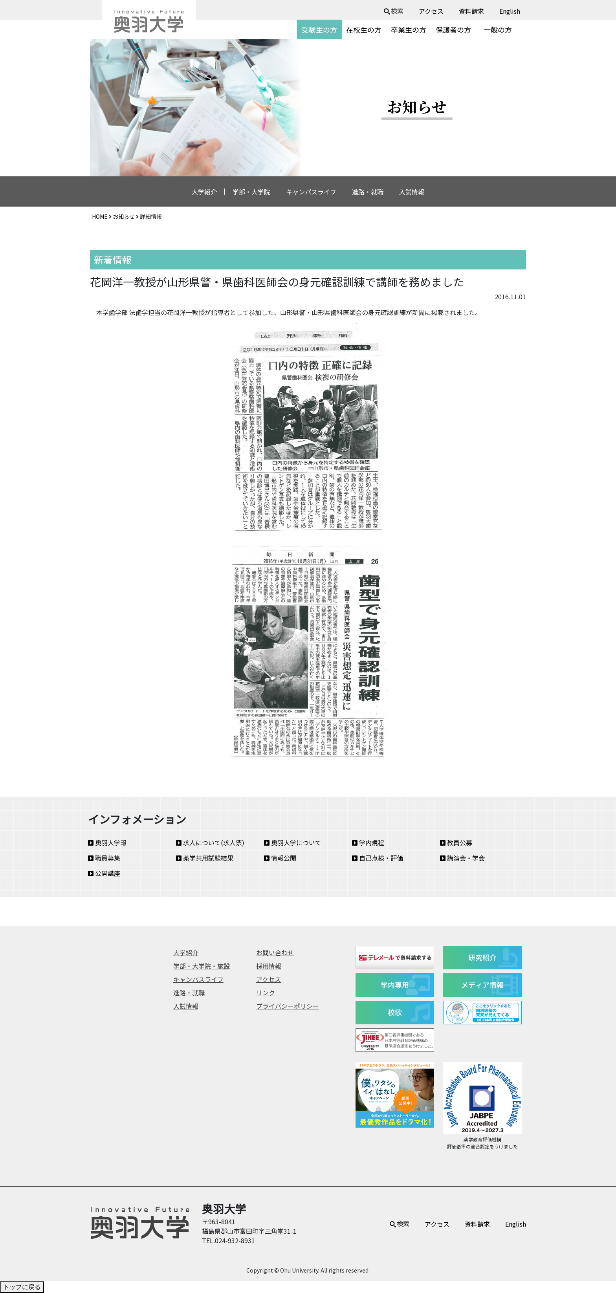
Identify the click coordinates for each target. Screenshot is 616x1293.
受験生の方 (319, 29)
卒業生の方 (408, 29)
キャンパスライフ (311, 191)
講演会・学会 (462, 858)
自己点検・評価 (377, 858)
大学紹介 (204, 191)
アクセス (431, 11)
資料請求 (471, 11)
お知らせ (124, 216)
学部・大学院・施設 (201, 966)
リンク (265, 992)
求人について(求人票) (210, 842)
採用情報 (268, 966)
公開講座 (104, 873)
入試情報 (411, 191)
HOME (100, 216)
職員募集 (104, 858)
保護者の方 (453, 29)
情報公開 (280, 858)
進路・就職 (367, 191)
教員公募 (456, 842)
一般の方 (498, 29)
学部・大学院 (251, 191)
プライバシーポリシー (287, 1006)
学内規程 (368, 842)
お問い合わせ (275, 952)
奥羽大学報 (107, 842)
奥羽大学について (292, 842)
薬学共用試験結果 (204, 858)
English (509, 11)
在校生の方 (363, 29)
